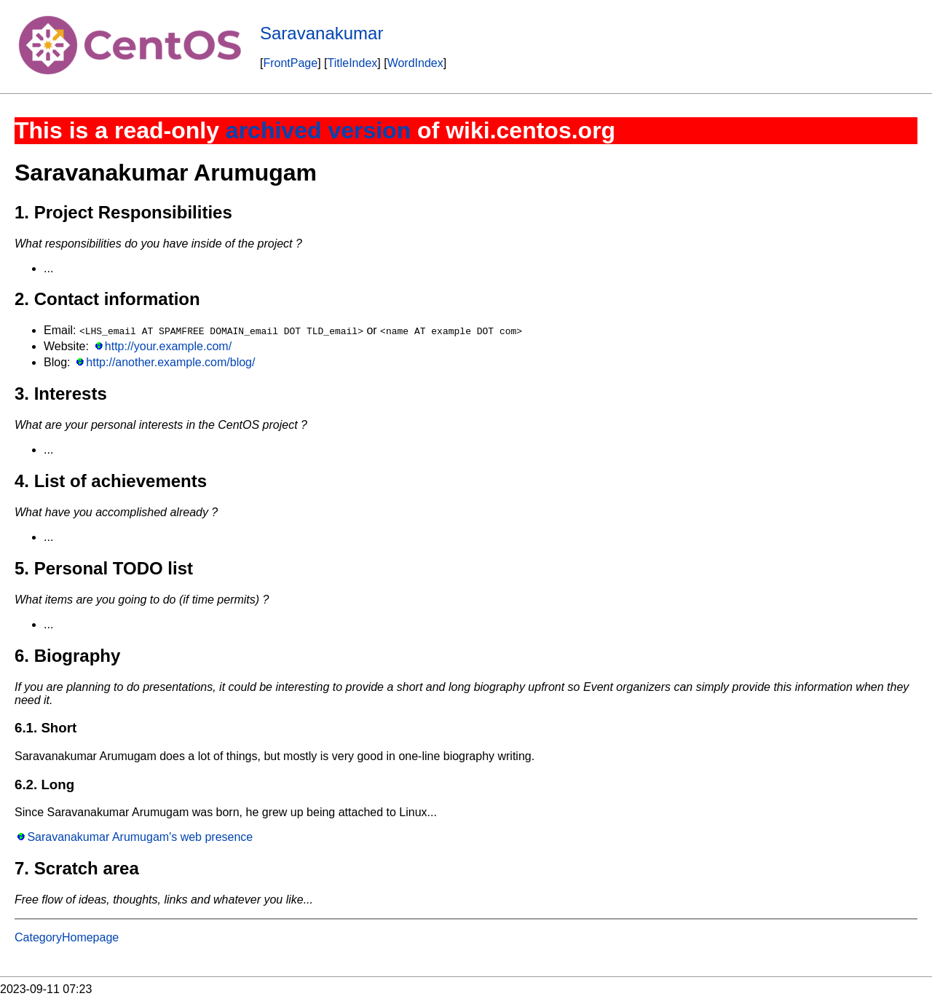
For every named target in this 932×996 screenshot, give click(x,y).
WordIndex (415, 63)
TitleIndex (353, 63)
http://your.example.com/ (168, 346)
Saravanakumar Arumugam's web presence (140, 837)
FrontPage (290, 63)
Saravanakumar (321, 33)
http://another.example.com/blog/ (170, 362)
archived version (318, 130)
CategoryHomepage (67, 937)
